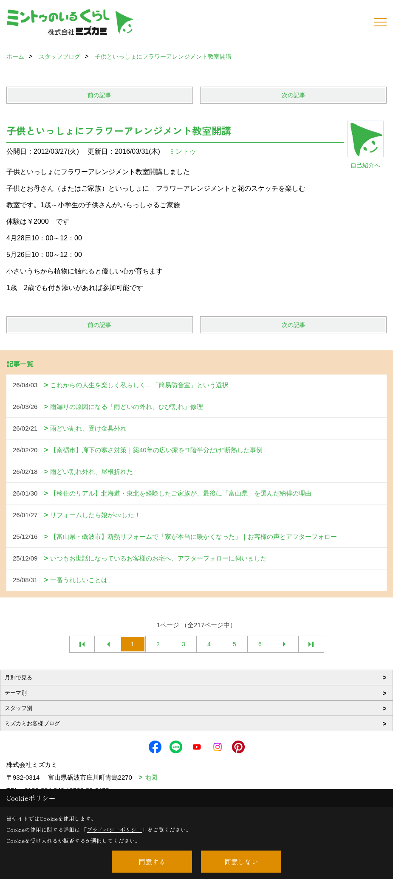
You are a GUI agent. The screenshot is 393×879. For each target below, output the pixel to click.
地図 (151, 777)
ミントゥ (182, 151)
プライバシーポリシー (114, 829)
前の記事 (99, 95)
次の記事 (293, 95)
